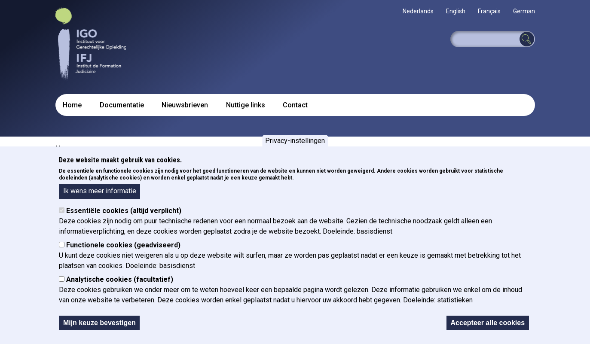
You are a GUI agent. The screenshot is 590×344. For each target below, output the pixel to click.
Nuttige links (245, 105)
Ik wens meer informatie (99, 192)
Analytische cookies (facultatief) (119, 280)
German (524, 11)
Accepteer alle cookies (488, 323)
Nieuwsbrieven (185, 105)
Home (72, 105)
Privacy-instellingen (295, 141)
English (455, 11)
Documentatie (122, 105)
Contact (295, 105)
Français (489, 11)
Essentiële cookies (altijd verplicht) (123, 211)
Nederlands (418, 11)
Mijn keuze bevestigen (99, 323)
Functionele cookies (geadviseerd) (123, 245)
